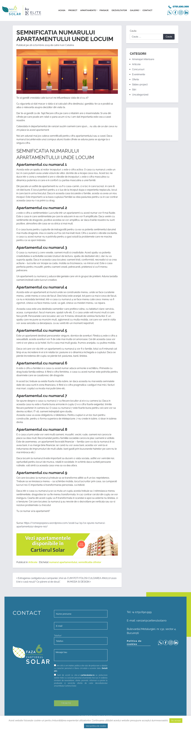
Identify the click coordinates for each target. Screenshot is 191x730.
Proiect (72, 10)
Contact (147, 10)
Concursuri (138, 69)
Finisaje (104, 10)
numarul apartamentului (63, 562)
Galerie (134, 10)
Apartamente (88, 10)
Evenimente (138, 74)
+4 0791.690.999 (142, 612)
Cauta (133, 30)
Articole (32, 562)
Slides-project (140, 84)
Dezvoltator (119, 10)
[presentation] (76, 694)
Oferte (135, 79)
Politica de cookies (134, 642)
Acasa (61, 10)
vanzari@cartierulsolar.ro (151, 620)
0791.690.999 (181, 6)
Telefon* (80, 639)
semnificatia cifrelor (89, 562)
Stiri (134, 89)
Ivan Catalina (67, 45)
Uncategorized (140, 94)
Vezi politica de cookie (96, 726)
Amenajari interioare (143, 59)
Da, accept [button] (176, 720)
